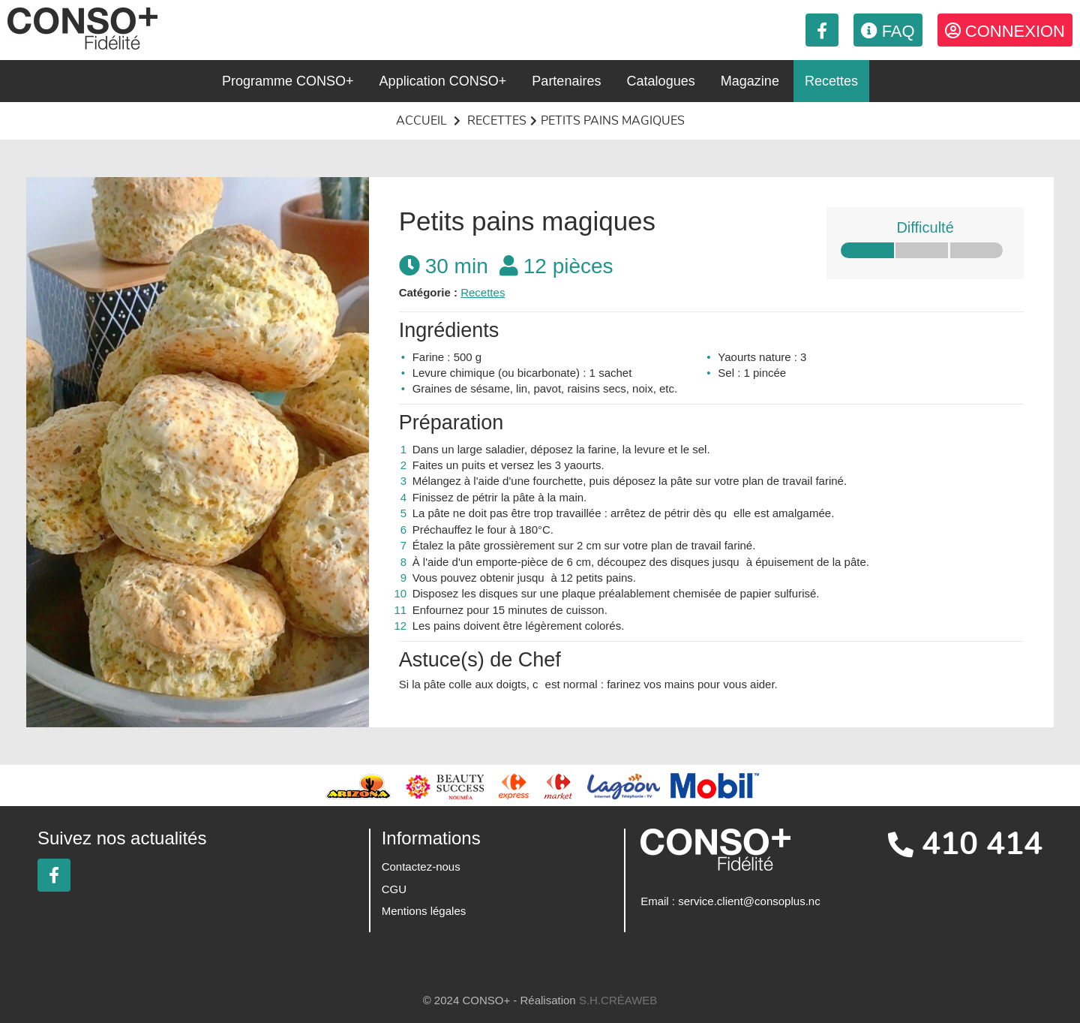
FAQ (888, 31)
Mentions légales (424, 910)
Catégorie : (428, 292)
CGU (394, 889)
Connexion (1005, 31)
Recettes (496, 121)
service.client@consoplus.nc (749, 901)
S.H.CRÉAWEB (618, 1000)
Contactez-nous (421, 866)
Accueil (421, 121)
